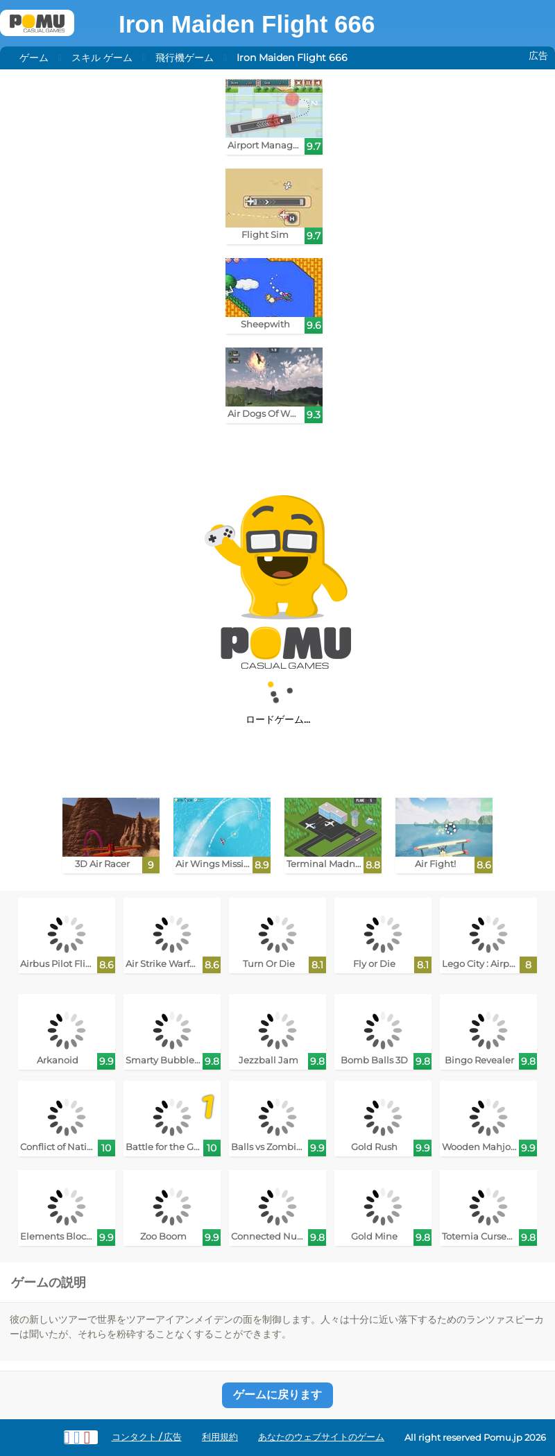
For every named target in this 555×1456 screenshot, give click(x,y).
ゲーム (34, 57)
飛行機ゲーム (184, 57)
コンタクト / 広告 (147, 1437)
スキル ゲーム (102, 57)
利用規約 (220, 1437)
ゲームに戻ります (277, 1394)
